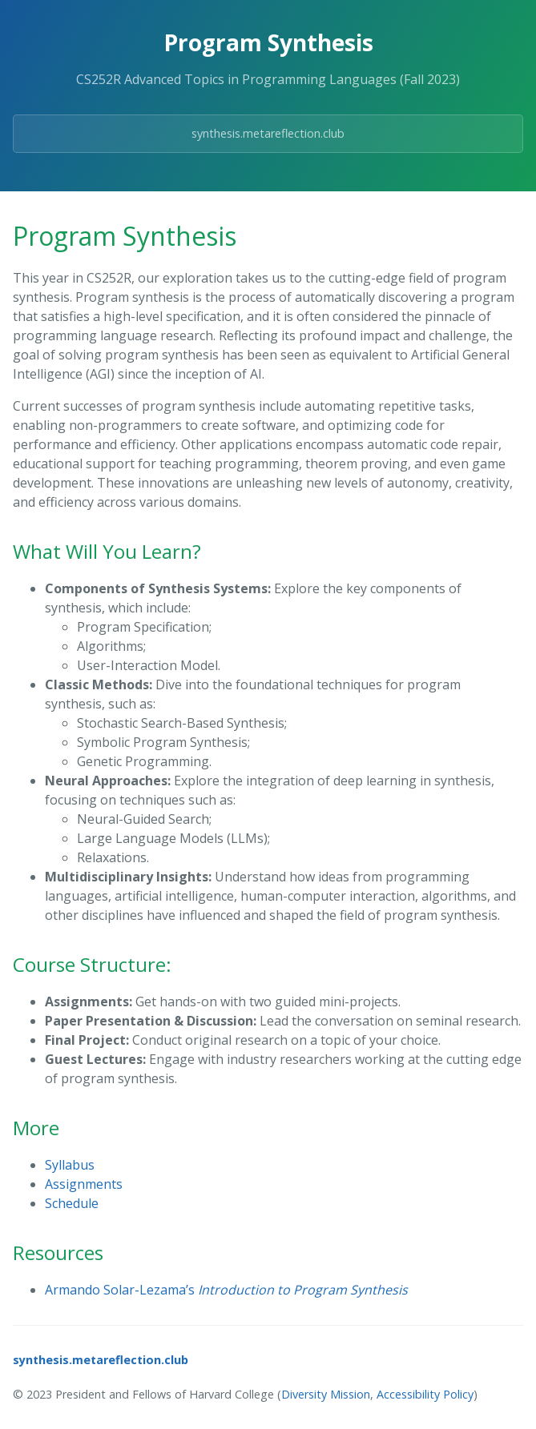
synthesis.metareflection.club (268, 133)
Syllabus (70, 1165)
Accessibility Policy (425, 1394)
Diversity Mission (325, 1394)
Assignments (84, 1184)
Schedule (72, 1203)
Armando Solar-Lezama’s (226, 1290)
